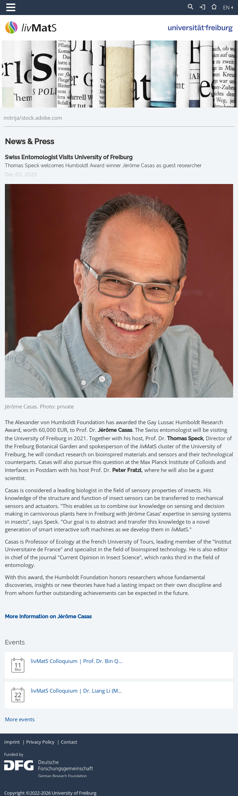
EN (228, 7)
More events (20, 719)
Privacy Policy (40, 742)
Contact (69, 742)
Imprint (12, 742)
